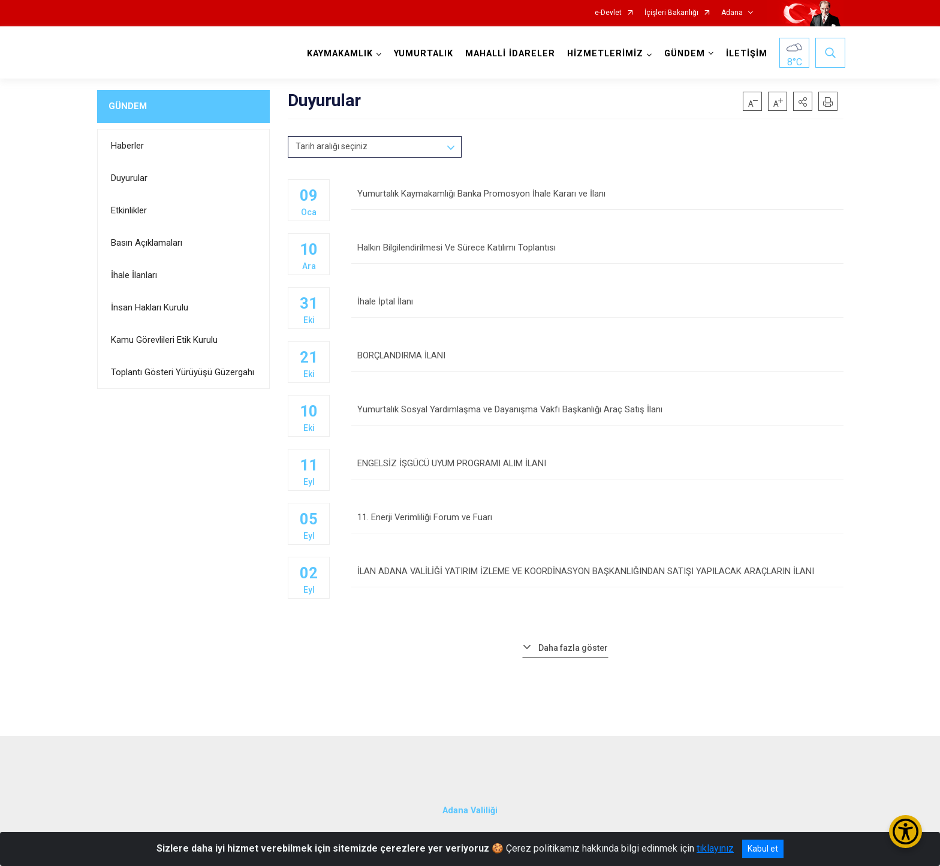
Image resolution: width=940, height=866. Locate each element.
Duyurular (129, 178)
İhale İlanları (134, 275)
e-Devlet (608, 13)
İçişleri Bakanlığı (671, 13)
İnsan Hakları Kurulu (149, 307)
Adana (732, 13)
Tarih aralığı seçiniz (331, 146)
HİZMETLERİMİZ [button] (603, 54)
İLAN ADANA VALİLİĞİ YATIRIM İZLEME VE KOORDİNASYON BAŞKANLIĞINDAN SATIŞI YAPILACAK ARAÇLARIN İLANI (597, 577)
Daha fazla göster (573, 648)
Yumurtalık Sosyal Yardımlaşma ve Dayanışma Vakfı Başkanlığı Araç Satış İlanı (597, 415)
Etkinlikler (129, 210)
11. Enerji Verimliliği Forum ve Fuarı (597, 523)
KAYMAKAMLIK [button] (338, 54)
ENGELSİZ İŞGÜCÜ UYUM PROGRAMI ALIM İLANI (597, 469)
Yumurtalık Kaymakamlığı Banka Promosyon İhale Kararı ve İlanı (597, 199)
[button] (802, 101)
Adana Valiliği (470, 803)
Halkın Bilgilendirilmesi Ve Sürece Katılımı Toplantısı (597, 253)
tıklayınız (715, 848)
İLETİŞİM (745, 54)
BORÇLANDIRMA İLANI (597, 361)
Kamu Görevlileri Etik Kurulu (164, 339)
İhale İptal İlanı (597, 307)
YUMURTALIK (421, 54)
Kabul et (763, 848)
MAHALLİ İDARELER (508, 54)
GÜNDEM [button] (682, 54)
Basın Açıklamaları (146, 242)
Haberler (127, 145)
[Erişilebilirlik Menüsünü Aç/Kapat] (905, 831)
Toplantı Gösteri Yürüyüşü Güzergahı (182, 372)
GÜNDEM (128, 106)
